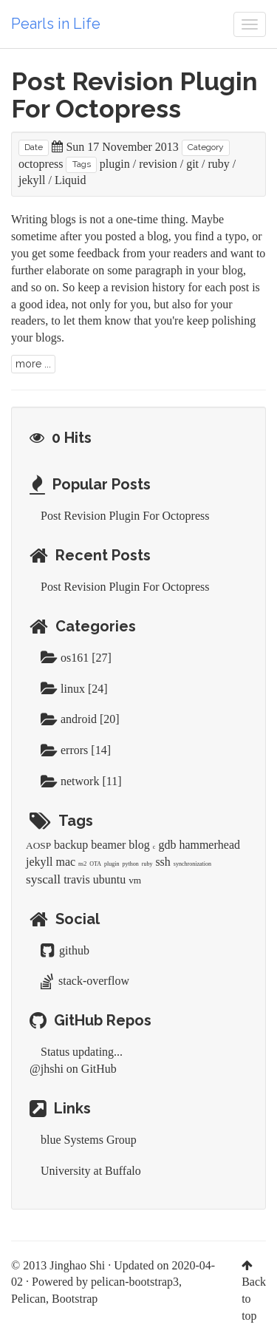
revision (158, 163)
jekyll (31, 180)
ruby (219, 163)
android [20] (80, 719)
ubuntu (109, 879)
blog (139, 844)
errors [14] (76, 750)
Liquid (70, 180)
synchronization (192, 864)
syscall (43, 879)
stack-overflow (85, 980)
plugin (115, 163)
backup (71, 844)
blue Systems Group (89, 1139)
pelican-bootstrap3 (135, 1281)
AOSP (38, 845)
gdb (167, 844)
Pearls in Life (55, 24)
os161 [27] (76, 657)
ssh (162, 861)
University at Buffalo (91, 1170)
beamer (108, 844)
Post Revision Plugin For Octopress (134, 95)
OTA (95, 864)
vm (135, 880)
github (65, 950)
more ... (33, 364)
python (130, 864)
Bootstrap (75, 1298)
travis (77, 879)
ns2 (82, 864)
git (192, 163)
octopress (40, 163)
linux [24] (74, 688)
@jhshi (47, 1068)
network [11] (81, 781)
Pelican (28, 1298)
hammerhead (209, 844)
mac (65, 861)
